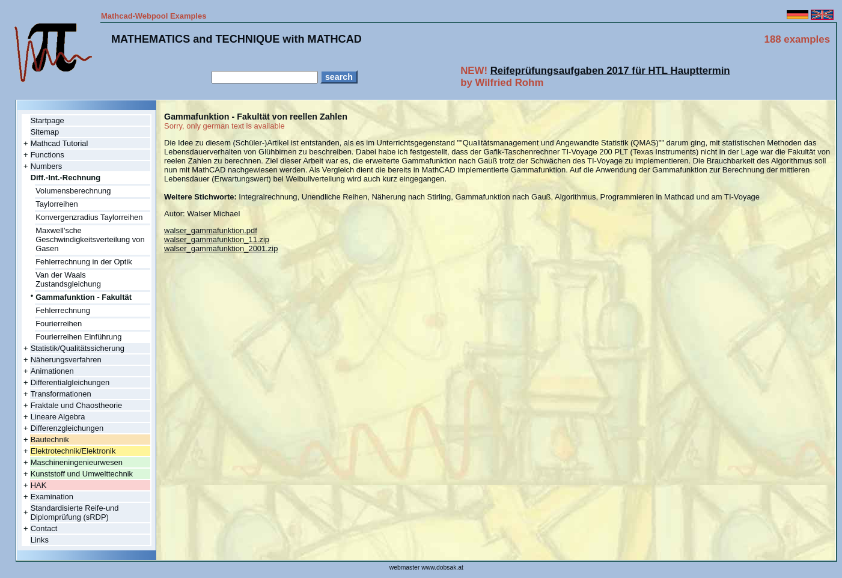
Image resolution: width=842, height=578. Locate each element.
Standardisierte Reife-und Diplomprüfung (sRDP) (75, 512)
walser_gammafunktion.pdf (210, 230)
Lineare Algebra (58, 416)
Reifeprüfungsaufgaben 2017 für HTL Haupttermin (610, 70)
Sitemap (45, 131)
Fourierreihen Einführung (78, 336)
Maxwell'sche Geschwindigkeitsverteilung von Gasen (89, 239)
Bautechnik (50, 439)
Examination (52, 496)
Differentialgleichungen (70, 382)
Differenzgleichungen (67, 428)
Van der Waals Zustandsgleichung (68, 279)
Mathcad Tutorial (59, 143)
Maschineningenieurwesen (77, 462)
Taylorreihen (56, 203)
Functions (47, 154)
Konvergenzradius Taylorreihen (88, 217)
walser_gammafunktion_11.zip (216, 239)
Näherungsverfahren (66, 359)
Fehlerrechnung (62, 310)
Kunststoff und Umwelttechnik (82, 473)
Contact (44, 528)
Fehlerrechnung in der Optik (83, 261)
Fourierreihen (58, 323)
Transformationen (61, 393)
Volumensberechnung (73, 190)
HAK (39, 485)
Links (40, 539)
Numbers (47, 166)
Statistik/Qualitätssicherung (77, 348)
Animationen (52, 371)
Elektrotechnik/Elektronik (73, 450)
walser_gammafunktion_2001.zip (221, 248)
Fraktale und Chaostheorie (77, 405)
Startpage (47, 120)
